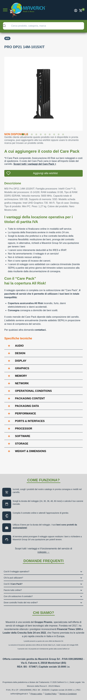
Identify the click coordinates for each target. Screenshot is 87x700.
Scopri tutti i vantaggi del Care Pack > (34, 164)
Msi (7, 38)
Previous (2, 91)
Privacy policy (36, 694)
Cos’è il (13, 584)
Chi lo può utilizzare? (13, 578)
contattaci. (40, 330)
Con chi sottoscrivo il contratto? (18, 596)
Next (84, 91)
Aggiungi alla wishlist (45, 173)
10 (63, 135)
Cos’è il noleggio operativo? (16, 571)
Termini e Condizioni (68, 694)
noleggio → (43, 552)
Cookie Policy (51, 694)
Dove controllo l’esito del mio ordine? (21, 602)
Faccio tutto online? (13, 590)
